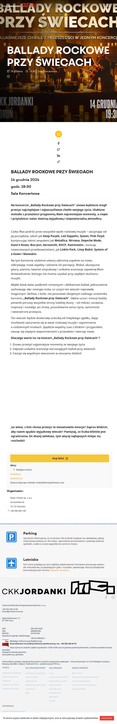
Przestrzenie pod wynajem (35, 671)
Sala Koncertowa (31, 675)
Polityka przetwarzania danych (13, 709)
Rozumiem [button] (107, 718)
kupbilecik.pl (16, 478)
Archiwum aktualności (10, 682)
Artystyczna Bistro (79, 687)
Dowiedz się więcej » (28, 574)
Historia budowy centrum (58, 675)
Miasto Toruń (77, 671)
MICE (27, 690)
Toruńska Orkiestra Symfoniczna (84, 683)
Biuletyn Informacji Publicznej (26, 638)
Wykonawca (53, 694)
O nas (51, 671)
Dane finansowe (55, 683)
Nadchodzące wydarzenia (11, 670)
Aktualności (6, 678)
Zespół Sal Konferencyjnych (35, 683)
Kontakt (52, 698)
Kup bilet (60, 458)
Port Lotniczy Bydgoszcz (81, 679)
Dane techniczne (55, 687)
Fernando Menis (55, 690)
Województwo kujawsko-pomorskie (85, 675)
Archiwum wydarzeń (10, 674)
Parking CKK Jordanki (10, 686)
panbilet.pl (15, 474)
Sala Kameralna (31, 679)
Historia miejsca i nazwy (58, 679)
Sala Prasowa (30, 687)
